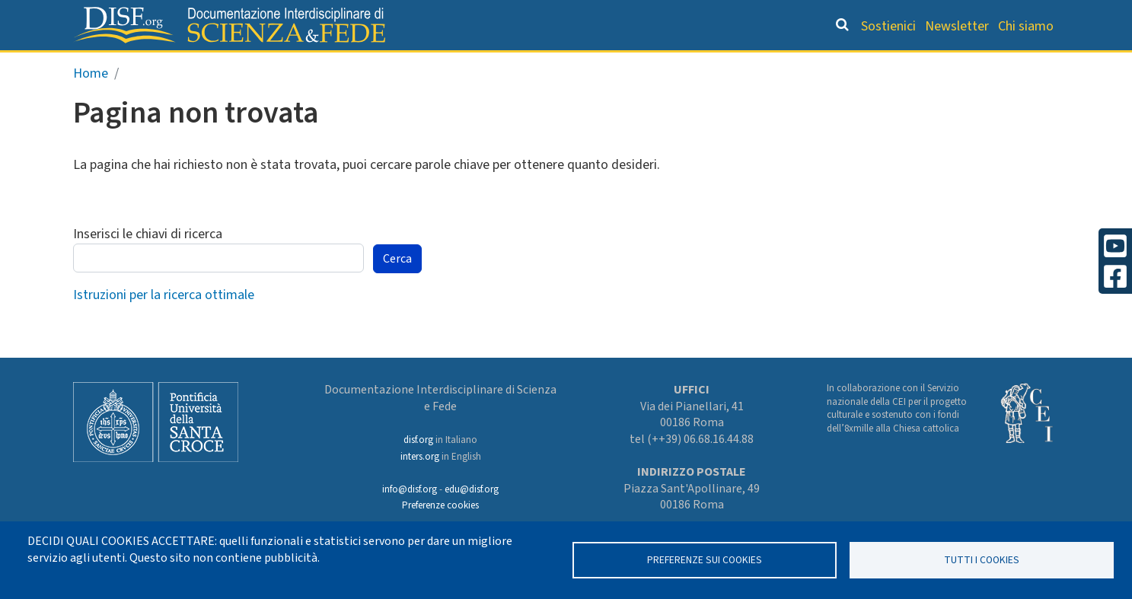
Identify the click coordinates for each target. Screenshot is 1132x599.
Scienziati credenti (846, 65)
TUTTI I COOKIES (981, 560)
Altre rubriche (985, 65)
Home (90, 105)
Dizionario (725, 65)
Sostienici (888, 26)
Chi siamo (1026, 26)
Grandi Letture (373, 65)
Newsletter (957, 26)
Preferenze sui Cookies (704, 560)
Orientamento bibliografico (558, 65)
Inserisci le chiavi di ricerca (147, 266)
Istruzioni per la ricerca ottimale (163, 326)
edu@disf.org (472, 489)
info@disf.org (409, 489)
